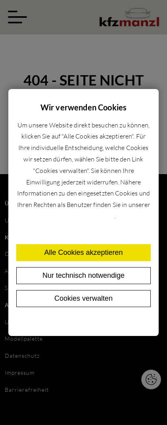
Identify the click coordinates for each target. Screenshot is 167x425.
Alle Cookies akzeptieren (83, 252)
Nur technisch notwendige (83, 275)
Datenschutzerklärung (83, 216)
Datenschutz (67, 322)
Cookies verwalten (83, 298)
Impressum (102, 322)
